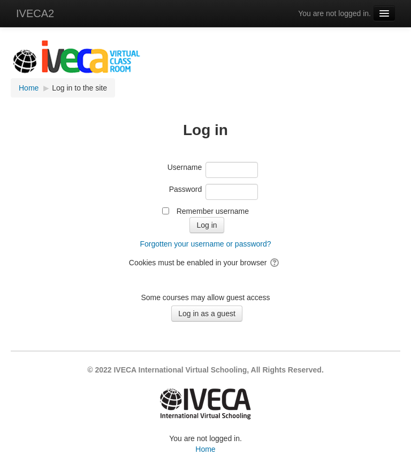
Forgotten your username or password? (205, 244)
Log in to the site (79, 88)
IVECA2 (35, 13)
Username (185, 167)
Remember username (213, 211)
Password (185, 189)
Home (205, 449)
